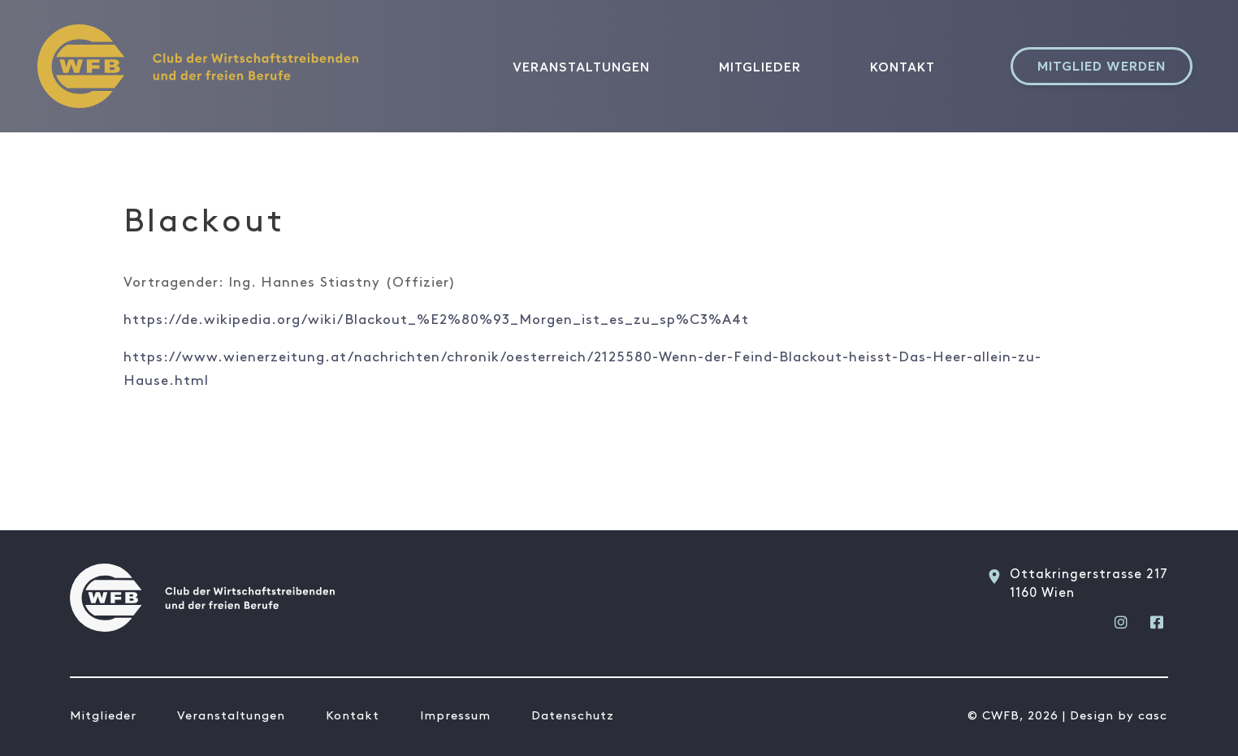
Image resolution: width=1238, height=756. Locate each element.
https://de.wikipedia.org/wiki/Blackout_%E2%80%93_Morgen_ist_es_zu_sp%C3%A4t (436, 319)
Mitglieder (760, 66)
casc (1152, 716)
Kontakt (902, 66)
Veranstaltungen (581, 66)
